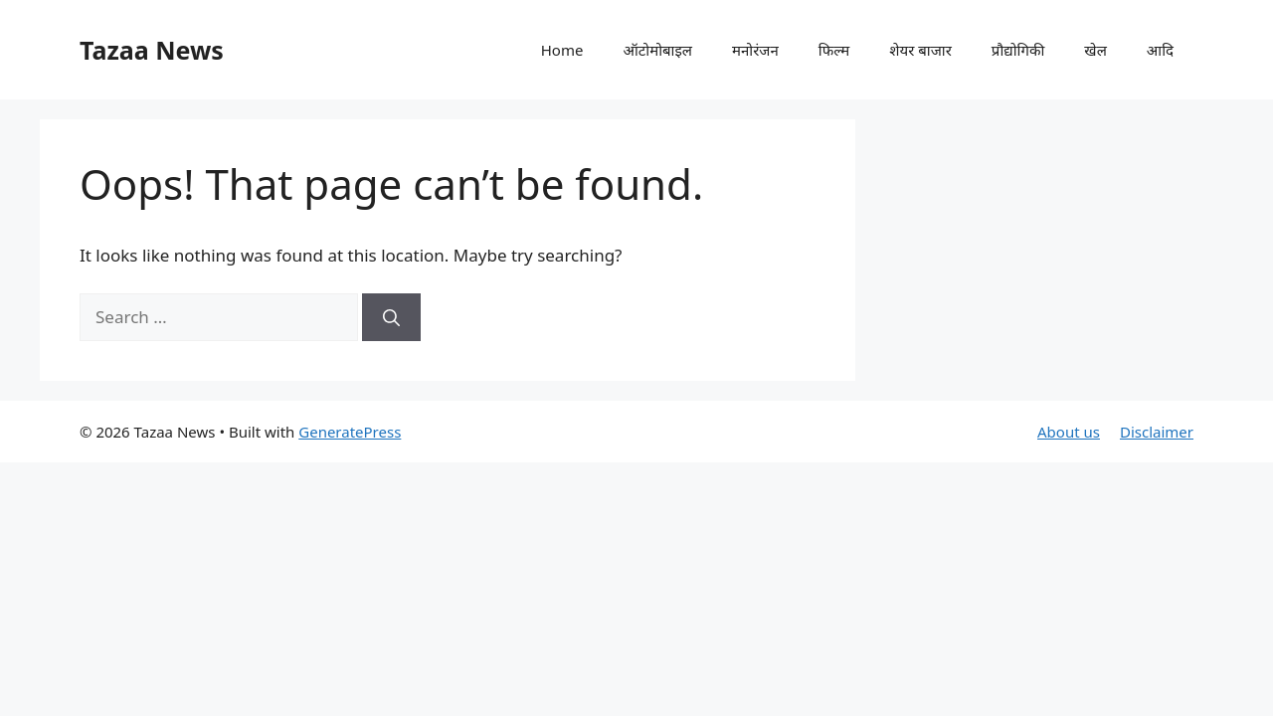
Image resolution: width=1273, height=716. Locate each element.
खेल (1095, 50)
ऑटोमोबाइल (657, 50)
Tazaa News (152, 50)
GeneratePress (349, 432)
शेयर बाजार (920, 50)
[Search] (391, 317)
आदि (1160, 50)
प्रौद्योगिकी (1018, 50)
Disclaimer (1156, 432)
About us (1068, 432)
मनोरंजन (755, 50)
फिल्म (833, 50)
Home (562, 50)
